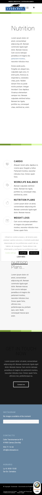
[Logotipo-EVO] (17, 7)
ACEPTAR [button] (23, 253)
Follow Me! (21, 421)
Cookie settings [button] (10, 253)
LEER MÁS (21, 257)
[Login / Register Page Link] (22, 7)
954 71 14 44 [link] (8, 447)
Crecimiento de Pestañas (25, 486)
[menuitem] (22, 7)
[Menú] (27, 7)
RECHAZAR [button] (34, 253)
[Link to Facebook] (30, 489)
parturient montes (18, 59)
